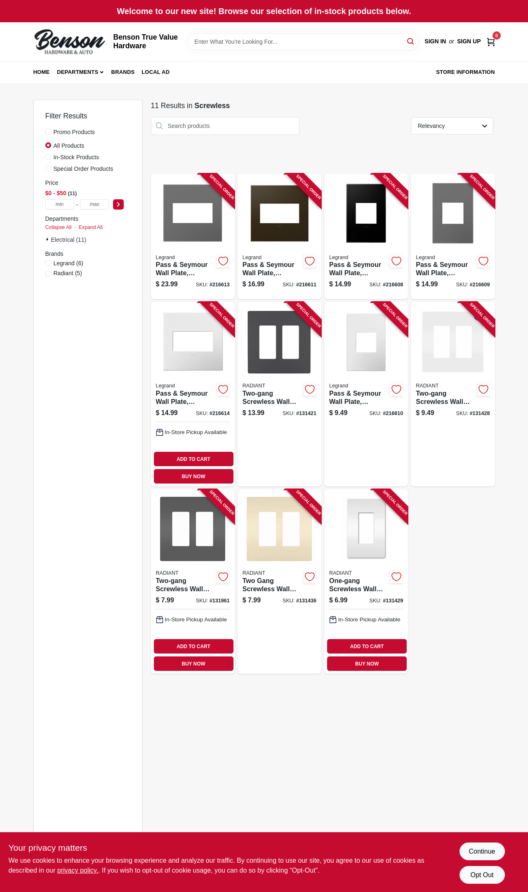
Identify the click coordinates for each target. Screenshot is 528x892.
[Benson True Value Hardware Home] (70, 41)
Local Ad (155, 72)
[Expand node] (48, 239)
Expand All (91, 227)
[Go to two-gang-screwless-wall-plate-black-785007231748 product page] (193, 581)
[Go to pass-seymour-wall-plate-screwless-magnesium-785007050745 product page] (193, 237)
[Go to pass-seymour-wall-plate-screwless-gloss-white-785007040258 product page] (366, 394)
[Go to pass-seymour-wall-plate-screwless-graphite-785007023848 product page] (366, 237)
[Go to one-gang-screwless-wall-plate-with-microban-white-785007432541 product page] (366, 581)
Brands (123, 72)
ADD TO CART (193, 459)
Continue (482, 851)
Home (41, 72)
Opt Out (481, 874)
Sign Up (469, 41)
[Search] (411, 41)
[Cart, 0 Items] (491, 41)
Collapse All (58, 227)
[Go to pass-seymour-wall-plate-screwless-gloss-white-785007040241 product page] (193, 394)
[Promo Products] (48, 132)
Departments (77, 72)
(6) (68, 263)
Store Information (465, 72)
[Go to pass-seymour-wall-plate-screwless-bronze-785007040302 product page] (279, 237)
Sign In (435, 41)
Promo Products (74, 132)
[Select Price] (118, 204)
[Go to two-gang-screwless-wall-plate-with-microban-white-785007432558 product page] (453, 394)
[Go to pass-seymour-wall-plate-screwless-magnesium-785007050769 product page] (453, 237)
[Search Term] (303, 41)
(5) (68, 273)
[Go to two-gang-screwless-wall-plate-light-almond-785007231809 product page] (279, 581)
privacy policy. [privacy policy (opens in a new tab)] (77, 870)
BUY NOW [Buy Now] (193, 476)
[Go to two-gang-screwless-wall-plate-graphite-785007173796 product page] (279, 394)
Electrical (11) (69, 239)
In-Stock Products (76, 157)
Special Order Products (83, 169)
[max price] (94, 204)
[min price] (59, 204)
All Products (69, 146)
